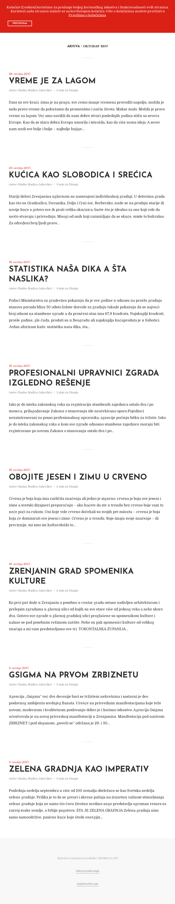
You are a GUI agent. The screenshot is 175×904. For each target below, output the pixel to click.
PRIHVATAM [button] (20, 23)
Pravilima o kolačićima (87, 15)
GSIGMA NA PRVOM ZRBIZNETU (73, 675)
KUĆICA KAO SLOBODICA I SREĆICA (80, 175)
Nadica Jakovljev (40, 90)
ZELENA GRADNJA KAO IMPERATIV (79, 770)
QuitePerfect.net (87, 884)
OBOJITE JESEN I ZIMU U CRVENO (78, 478)
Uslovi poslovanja (87, 871)
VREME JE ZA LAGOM (52, 81)
